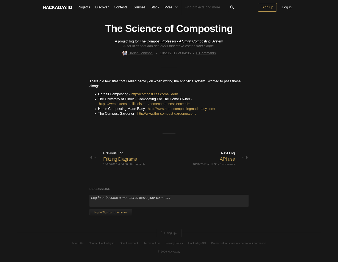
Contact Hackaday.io (101, 243)
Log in (287, 7)
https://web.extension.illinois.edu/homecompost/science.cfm (144, 104)
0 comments (137, 164)
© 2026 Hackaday (169, 251)
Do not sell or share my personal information (238, 243)
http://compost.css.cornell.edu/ (154, 94)
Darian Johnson (137, 53)
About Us (77, 243)
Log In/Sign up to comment (110, 212)
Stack (155, 7)
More (172, 7)
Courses (139, 7)
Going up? (168, 233)
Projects (84, 7)
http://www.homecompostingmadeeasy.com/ (181, 109)
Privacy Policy (174, 243)
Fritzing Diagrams (120, 159)
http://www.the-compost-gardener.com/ (166, 113)
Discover (102, 7)
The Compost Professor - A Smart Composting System (181, 41)
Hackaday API (197, 243)
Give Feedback (129, 243)
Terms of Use (152, 243)
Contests (120, 7)
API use (227, 159)
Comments (206, 53)
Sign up (267, 7)
